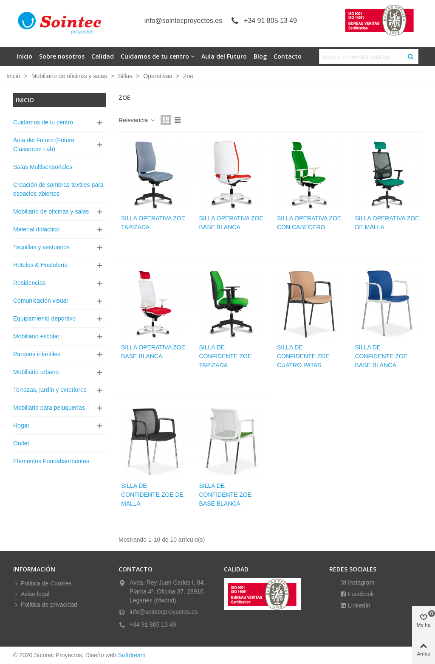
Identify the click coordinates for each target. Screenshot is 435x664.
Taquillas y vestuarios (41, 247)
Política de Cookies (42, 583)
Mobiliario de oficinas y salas (51, 211)
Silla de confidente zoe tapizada (225, 356)
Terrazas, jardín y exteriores (50, 389)
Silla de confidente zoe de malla (152, 494)
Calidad (102, 56)
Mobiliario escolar (36, 336)
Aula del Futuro (224, 56)
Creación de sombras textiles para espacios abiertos (58, 189)
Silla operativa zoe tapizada (153, 223)
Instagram (360, 582)
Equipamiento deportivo (44, 318)
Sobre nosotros (62, 56)
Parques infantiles (36, 354)
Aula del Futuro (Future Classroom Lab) (43, 144)
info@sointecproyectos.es (183, 20)
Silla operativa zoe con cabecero (309, 223)
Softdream (132, 655)
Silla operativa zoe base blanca (231, 223)
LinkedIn (358, 605)
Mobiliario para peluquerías (49, 407)
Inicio (24, 56)
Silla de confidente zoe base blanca (381, 356)
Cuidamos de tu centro (155, 56)
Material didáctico (36, 229)
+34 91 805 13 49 (270, 20)
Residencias (29, 282)
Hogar (21, 425)
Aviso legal (31, 594)
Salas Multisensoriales (42, 166)
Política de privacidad (45, 604)
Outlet (21, 443)
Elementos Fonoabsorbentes (51, 461)
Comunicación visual (40, 300)
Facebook (360, 594)
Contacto (288, 56)
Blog (260, 56)
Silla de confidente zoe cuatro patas (303, 356)
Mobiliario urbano (36, 372)
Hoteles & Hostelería (40, 265)
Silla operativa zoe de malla (387, 223)
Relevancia (137, 120)
